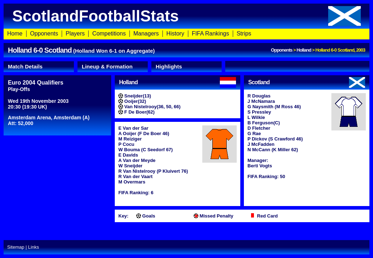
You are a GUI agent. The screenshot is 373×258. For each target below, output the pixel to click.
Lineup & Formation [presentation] (107, 66)
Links (33, 247)
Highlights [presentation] (169, 66)
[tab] (39, 66)
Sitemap (15, 247)
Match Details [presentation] (25, 66)
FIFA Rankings (210, 33)
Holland (304, 50)
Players (75, 33)
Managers (146, 33)
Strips (244, 33)
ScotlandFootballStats (186, 16)
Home (15, 33)
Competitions (109, 33)
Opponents (44, 33)
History (175, 33)
